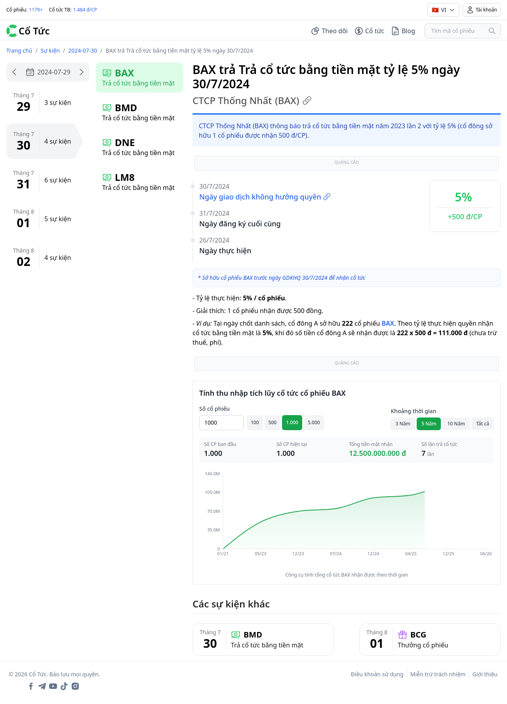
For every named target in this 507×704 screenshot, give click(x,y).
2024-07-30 (82, 50)
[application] (346, 519)
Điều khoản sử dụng (377, 674)
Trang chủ (19, 50)
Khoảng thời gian (413, 411)
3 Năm (402, 423)
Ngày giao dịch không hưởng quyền (265, 196)
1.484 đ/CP (85, 9)
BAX (387, 323)
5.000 (314, 422)
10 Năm (456, 423)
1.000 (292, 422)
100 (255, 422)
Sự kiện (50, 50)
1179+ (35, 9)
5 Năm (428, 423)
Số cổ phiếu (214, 408)
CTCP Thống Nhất (252, 100)
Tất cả (482, 423)
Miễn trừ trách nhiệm (438, 674)
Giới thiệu (484, 674)
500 (273, 422)
